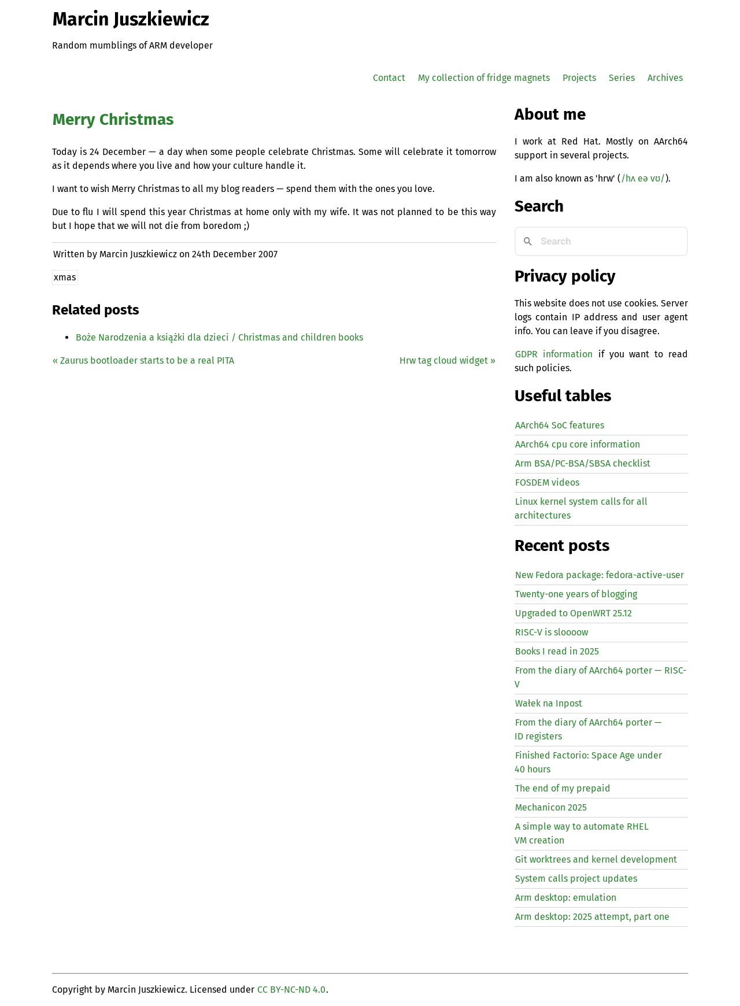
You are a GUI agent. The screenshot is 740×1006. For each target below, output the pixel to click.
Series (622, 77)
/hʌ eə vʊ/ (643, 178)
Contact (389, 77)
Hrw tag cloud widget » (447, 360)
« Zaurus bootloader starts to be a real (143, 360)
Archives (665, 77)
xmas (65, 277)
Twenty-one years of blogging (576, 594)
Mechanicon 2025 (551, 807)
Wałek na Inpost (548, 703)
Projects (579, 77)
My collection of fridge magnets (484, 77)
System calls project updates (576, 878)
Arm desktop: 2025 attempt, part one (592, 916)
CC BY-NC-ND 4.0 (291, 989)
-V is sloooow (551, 632)
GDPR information (554, 354)
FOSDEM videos (547, 482)
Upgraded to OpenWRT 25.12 (573, 613)
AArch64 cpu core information (577, 444)
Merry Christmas (113, 119)
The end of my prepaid (562, 788)
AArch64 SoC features (559, 425)
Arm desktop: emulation (565, 897)
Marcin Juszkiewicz (131, 19)
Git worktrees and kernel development (596, 859)
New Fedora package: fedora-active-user (599, 574)
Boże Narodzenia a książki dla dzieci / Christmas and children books (219, 337)
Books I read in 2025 (557, 651)
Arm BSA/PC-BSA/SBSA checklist (582, 463)
